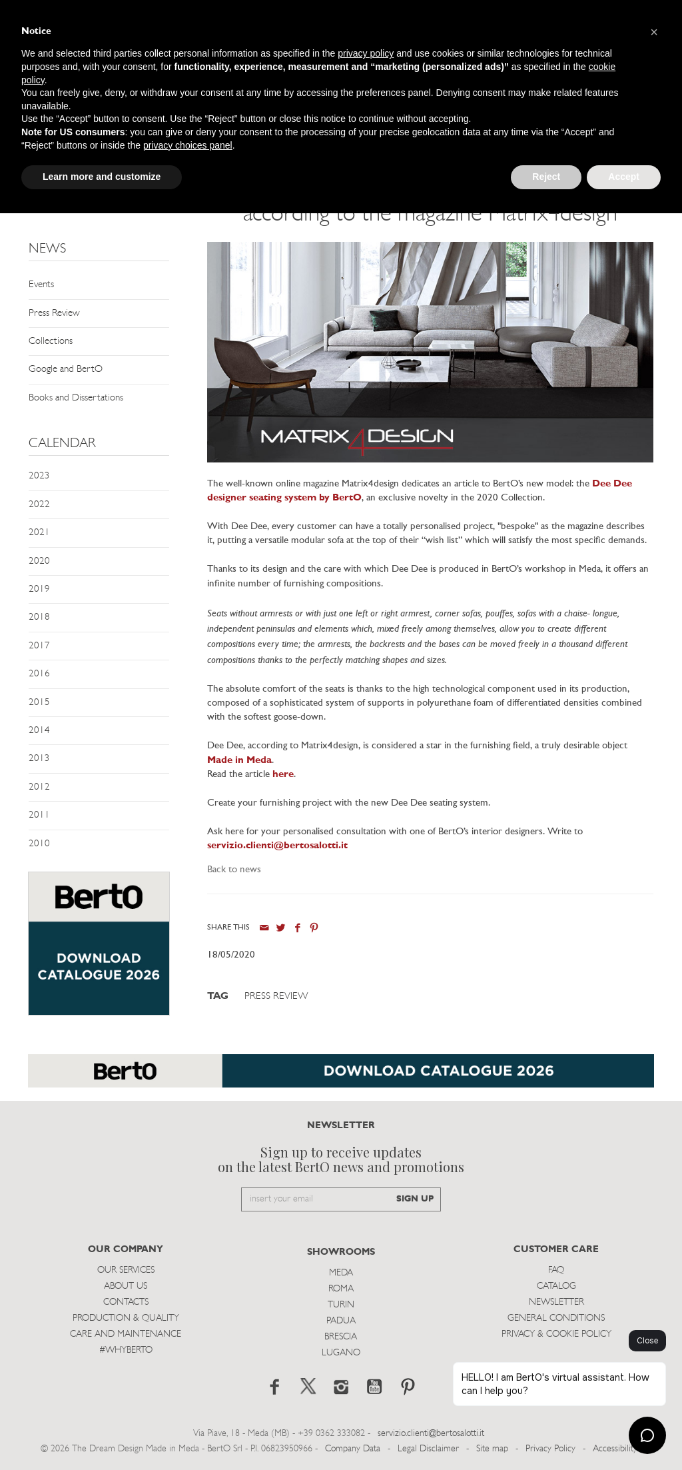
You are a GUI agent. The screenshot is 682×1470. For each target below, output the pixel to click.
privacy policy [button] (366, 53)
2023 (39, 476)
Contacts (126, 1302)
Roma (341, 1289)
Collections (51, 342)
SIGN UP (415, 1199)
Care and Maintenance (125, 1334)
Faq (556, 1270)
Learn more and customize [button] (102, 176)
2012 (39, 787)
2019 (39, 589)
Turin (341, 1305)
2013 (39, 759)
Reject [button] (546, 176)
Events (41, 285)
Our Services (126, 1270)
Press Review (54, 314)
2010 (39, 844)
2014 (39, 731)
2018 (39, 617)
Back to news (234, 870)
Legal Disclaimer (428, 1449)
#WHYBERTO (126, 1350)
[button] (654, 32)
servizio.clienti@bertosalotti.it (431, 1434)
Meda (341, 1273)
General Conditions (556, 1318)
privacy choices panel (187, 145)
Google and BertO (66, 369)
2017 (39, 646)
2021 (39, 533)
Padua (341, 1321)
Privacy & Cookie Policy (556, 1334)
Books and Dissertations (76, 398)
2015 (39, 703)
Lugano (341, 1353)
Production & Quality (126, 1318)
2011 (39, 815)
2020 (39, 561)
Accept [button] (623, 176)
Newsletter (556, 1302)
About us (125, 1286)
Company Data (352, 1449)
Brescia (340, 1337)
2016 (39, 674)
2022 (39, 505)
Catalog (556, 1286)
